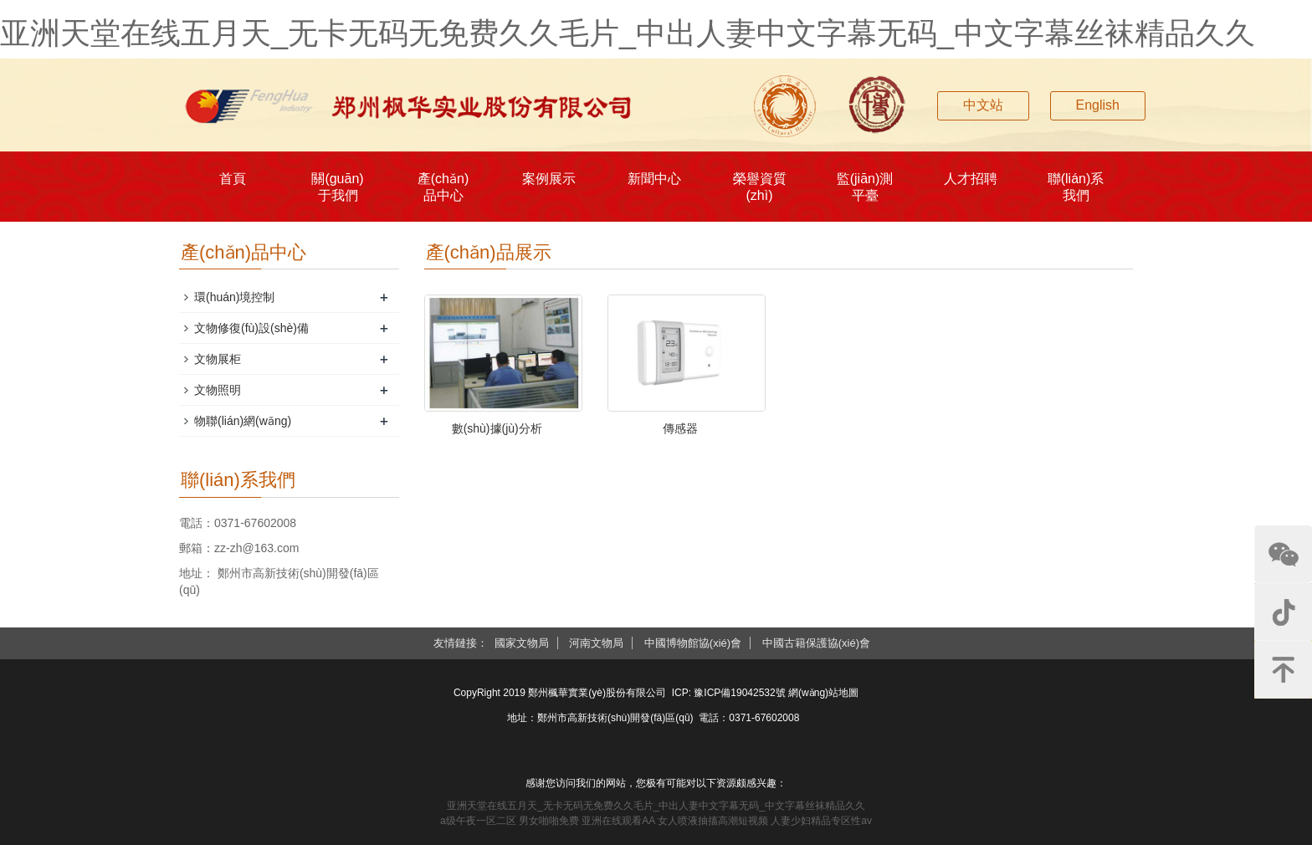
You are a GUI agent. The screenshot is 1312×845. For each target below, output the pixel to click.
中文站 (983, 105)
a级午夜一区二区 (478, 821)
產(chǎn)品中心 (443, 187)
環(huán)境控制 (234, 297)
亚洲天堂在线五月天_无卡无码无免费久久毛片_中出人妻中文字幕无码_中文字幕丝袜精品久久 (627, 33)
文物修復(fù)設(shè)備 (251, 328)
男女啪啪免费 (549, 821)
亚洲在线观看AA (618, 821)
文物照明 (217, 390)
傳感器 (680, 428)
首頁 (232, 179)
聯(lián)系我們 (1076, 187)
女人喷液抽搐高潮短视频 (713, 821)
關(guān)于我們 (337, 187)
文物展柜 (217, 359)
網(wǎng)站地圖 (823, 693)
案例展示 (549, 179)
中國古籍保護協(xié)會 (816, 643)
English (1098, 105)
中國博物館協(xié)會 (692, 643)
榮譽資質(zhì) (760, 187)
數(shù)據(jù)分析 (497, 428)
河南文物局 (596, 643)
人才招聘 (970, 179)
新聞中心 (654, 179)
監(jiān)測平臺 (865, 187)
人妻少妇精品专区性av (821, 821)
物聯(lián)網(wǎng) (242, 421)
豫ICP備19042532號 (739, 693)
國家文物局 (522, 643)
